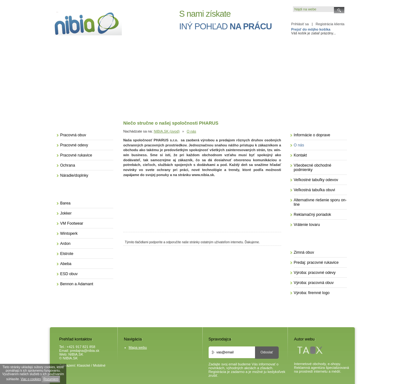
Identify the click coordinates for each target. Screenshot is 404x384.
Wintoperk (69, 233)
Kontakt (300, 155)
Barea (65, 203)
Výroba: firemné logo (312, 293)
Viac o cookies (31, 379)
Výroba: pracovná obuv (314, 283)
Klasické (83, 365)
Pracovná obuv (73, 135)
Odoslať (266, 352)
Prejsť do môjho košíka (310, 29)
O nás (191, 131)
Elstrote (67, 253)
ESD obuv (69, 274)
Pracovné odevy (74, 145)
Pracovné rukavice (76, 155)
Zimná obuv (304, 252)
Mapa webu (138, 347)
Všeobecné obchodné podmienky (312, 167)
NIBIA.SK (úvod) (167, 131)
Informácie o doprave (312, 135)
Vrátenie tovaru (307, 224)
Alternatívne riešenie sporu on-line (320, 202)
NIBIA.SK (75, 354)
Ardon (65, 243)
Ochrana (67, 165)
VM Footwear (71, 223)
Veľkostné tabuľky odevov (316, 180)
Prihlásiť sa (300, 24)
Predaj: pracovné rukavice (316, 262)
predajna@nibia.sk (84, 350)
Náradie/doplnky (74, 175)
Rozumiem (50, 379)
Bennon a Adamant (76, 284)
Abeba (66, 264)
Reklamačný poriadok (312, 214)
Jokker (66, 213)
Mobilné (99, 365)
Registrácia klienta (330, 24)
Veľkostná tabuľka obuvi (314, 190)
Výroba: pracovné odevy (315, 272)
